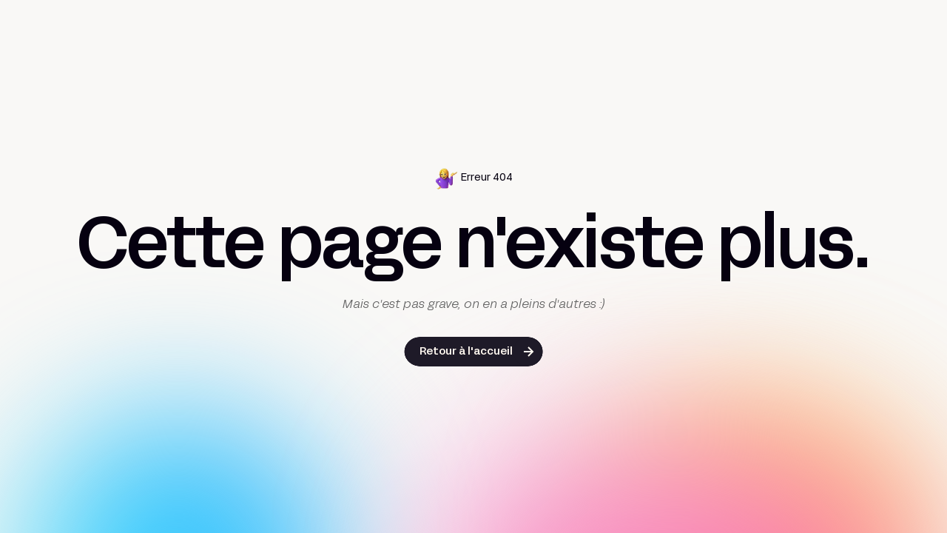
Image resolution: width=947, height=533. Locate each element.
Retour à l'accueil (466, 352)
